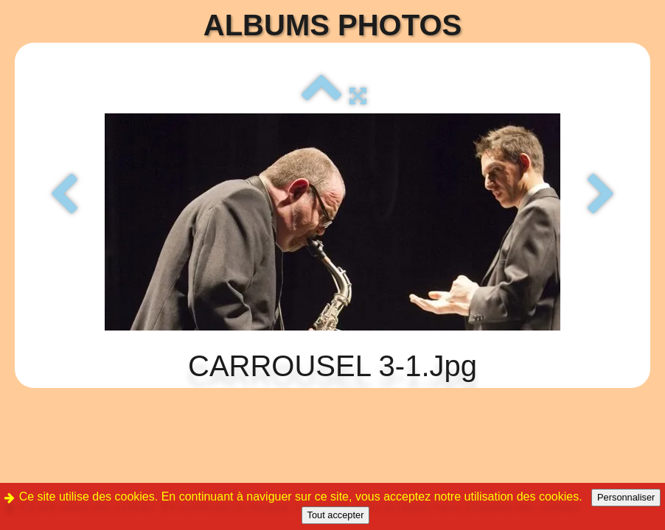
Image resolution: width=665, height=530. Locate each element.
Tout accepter (335, 514)
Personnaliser (626, 497)
